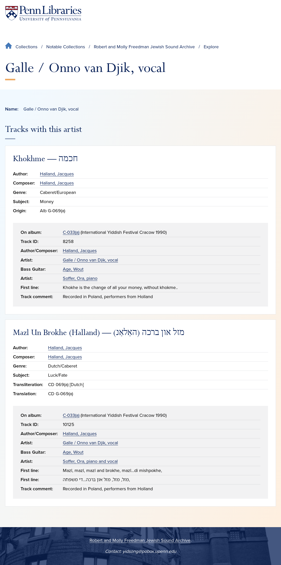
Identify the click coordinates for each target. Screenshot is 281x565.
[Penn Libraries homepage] (43, 13)
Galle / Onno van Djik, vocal (90, 260)
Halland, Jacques (57, 174)
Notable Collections (65, 47)
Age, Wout (73, 269)
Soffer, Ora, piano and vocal (90, 461)
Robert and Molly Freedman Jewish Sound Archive (144, 47)
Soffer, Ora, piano (80, 278)
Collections (26, 47)
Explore (211, 47)
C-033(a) (71, 232)
